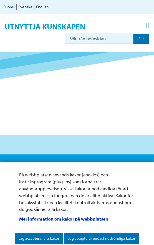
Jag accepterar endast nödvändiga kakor (101, 238)
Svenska (25, 6)
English (42, 6)
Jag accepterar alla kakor (39, 238)
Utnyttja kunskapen (45, 27)
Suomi (8, 6)
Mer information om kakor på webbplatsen (63, 219)
